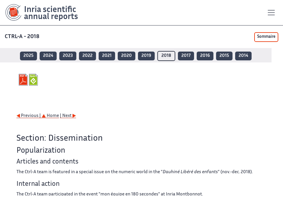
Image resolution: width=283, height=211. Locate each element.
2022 (87, 56)
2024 (48, 56)
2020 (126, 56)
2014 (243, 56)
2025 (28, 56)
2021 (107, 56)
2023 (68, 56)
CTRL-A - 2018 (23, 36)
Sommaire (266, 37)
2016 (205, 56)
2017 (186, 56)
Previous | (29, 116)
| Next (68, 116)
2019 (146, 56)
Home (50, 116)
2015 (224, 56)
